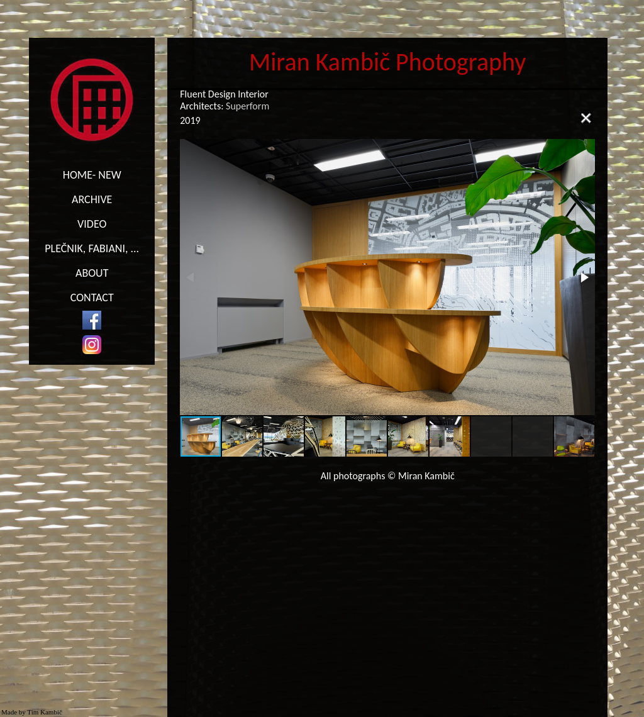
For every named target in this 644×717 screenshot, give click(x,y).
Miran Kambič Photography (387, 62)
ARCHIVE (92, 199)
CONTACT (92, 297)
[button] (584, 277)
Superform (247, 106)
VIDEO (91, 224)
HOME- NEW (92, 175)
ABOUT (91, 273)
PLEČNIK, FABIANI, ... (92, 248)
